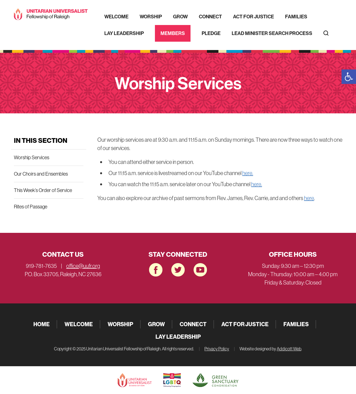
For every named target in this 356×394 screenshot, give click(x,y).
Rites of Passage (30, 206)
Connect (210, 16)
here (309, 197)
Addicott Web (289, 348)
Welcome (116, 16)
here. (247, 172)
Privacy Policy (216, 348)
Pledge (211, 33)
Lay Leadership (124, 33)
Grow (180, 16)
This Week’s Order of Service (43, 190)
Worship (151, 16)
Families (296, 16)
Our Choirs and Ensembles (41, 174)
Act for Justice (253, 16)
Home (41, 324)
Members (172, 33)
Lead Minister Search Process (272, 33)
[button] (349, 76)
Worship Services (31, 157)
